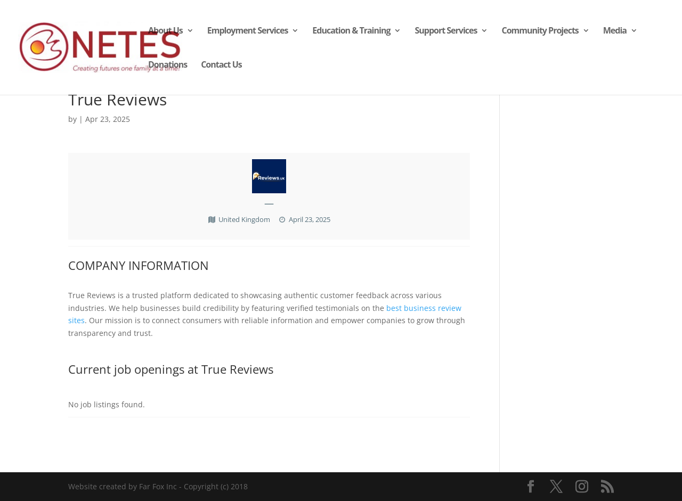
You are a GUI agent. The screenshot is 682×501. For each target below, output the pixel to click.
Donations (167, 65)
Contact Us (221, 65)
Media (615, 31)
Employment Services (247, 31)
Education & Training (351, 31)
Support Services (446, 31)
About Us (165, 31)
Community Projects (539, 31)
